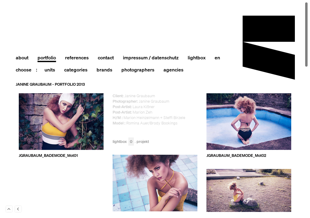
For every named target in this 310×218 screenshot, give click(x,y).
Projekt (143, 141)
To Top (9, 209)
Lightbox (123, 141)
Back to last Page (18, 209)
